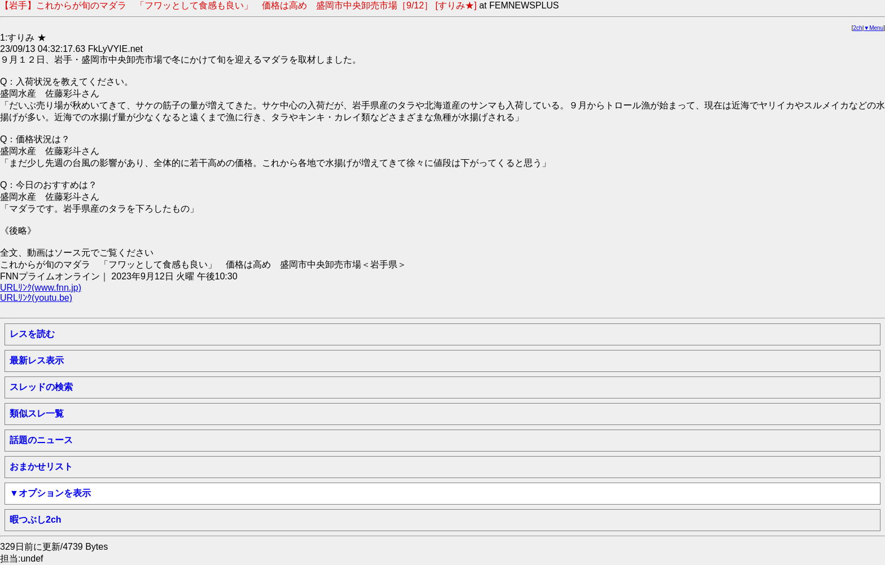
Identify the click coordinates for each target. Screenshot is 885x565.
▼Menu (873, 28)
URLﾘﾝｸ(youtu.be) (36, 298)
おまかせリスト (41, 466)
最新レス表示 (37, 360)
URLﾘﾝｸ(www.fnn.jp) (40, 287)
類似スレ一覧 (37, 413)
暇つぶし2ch (36, 519)
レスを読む (32, 334)
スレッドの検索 (41, 387)
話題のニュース (41, 440)
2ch (857, 28)
